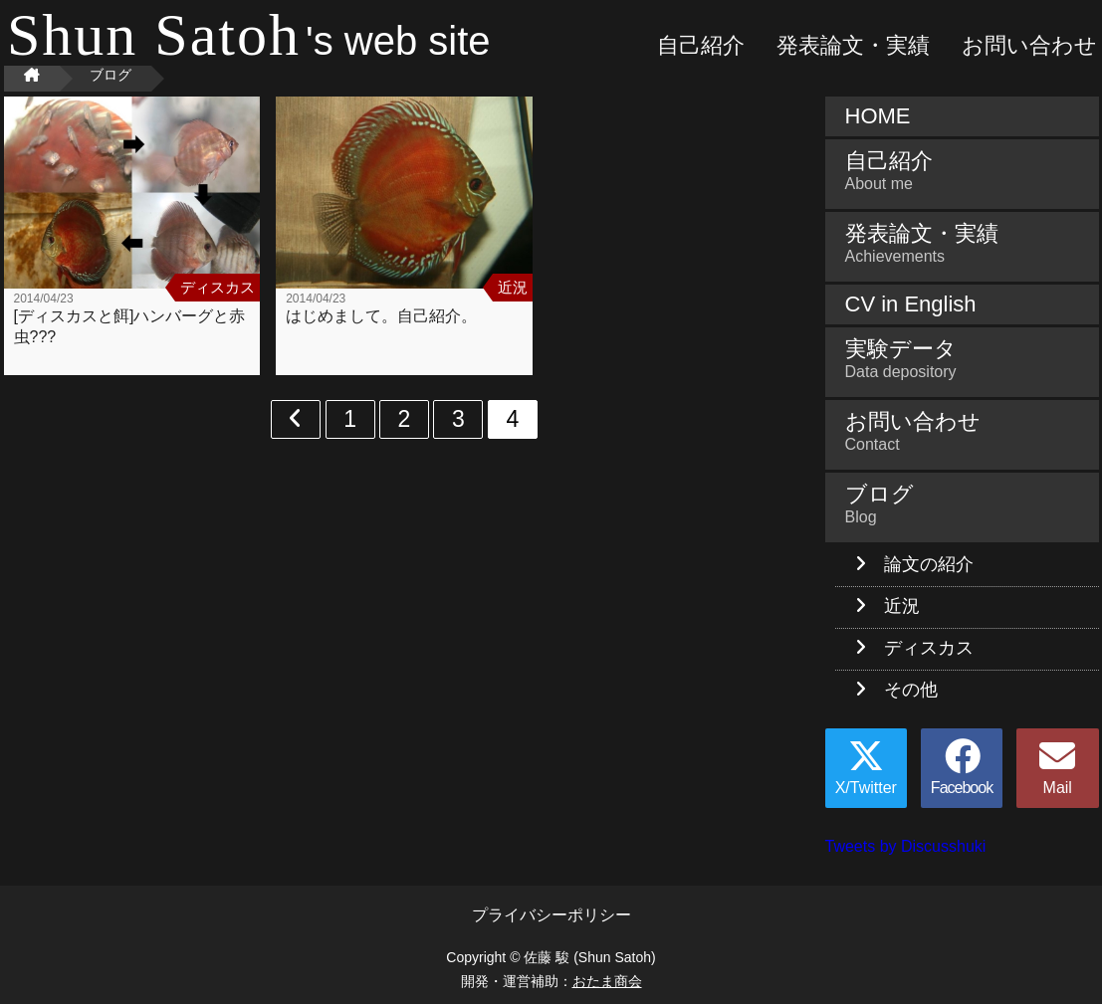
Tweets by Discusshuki (906, 846)
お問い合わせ (1029, 45)
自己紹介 (701, 45)
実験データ (962, 358)
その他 (911, 690)
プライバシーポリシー (551, 914)
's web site (249, 41)
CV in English (911, 304)
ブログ (962, 503)
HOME (878, 115)
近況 (902, 606)
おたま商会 (607, 981)
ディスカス (929, 648)
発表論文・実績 (853, 45)
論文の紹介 (929, 564)
